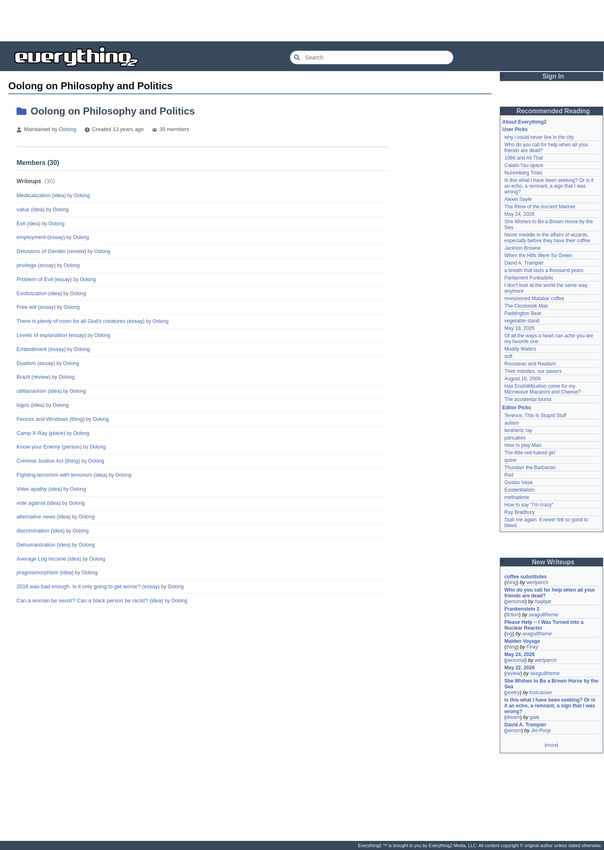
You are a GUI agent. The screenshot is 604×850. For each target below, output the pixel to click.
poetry (513, 692)
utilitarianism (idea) (39, 391)
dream (513, 717)
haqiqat (543, 601)
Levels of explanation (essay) (51, 335)
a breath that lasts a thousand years (543, 270)
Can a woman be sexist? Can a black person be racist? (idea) (90, 600)
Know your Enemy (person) (49, 447)
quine (510, 460)
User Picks (515, 129)
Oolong (67, 129)
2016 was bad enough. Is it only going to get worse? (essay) (88, 586)
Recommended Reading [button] (553, 111)
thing (511, 582)
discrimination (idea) (40, 531)
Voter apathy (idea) (39, 489)
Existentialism (519, 490)
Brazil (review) (33, 377)
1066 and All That (523, 158)
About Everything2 (524, 122)
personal (515, 601)
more (551, 745)
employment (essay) (41, 237)
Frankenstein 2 (522, 609)
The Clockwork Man (526, 306)
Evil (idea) (29, 223)
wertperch (537, 582)
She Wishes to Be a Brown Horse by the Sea (551, 684)
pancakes (514, 438)
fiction (512, 615)
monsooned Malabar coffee (534, 298)
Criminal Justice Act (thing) (48, 461)
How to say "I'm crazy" (529, 505)
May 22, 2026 (519, 668)
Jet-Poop (541, 730)
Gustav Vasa (518, 482)
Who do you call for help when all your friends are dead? (550, 593)
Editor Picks (516, 408)
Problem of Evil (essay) (44, 279)
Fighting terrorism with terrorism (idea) (62, 475)
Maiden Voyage (522, 641)
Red (508, 475)
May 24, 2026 (519, 214)
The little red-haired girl (529, 453)
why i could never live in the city (539, 137)
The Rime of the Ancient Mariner (539, 207)
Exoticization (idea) (39, 293)
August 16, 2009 (522, 379)
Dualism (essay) (36, 363)
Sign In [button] (553, 76)
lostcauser (541, 692)
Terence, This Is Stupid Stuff (535, 415)
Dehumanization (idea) (44, 545)
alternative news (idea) (44, 516)
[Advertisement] (302, 20)
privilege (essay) (36, 265)
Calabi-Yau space (523, 165)
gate (534, 717)
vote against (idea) (39, 503)
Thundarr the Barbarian (530, 467)
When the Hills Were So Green (538, 255)
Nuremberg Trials (523, 173)
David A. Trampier (524, 263)
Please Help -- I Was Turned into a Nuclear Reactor (544, 625)
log (509, 634)
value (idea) (31, 209)
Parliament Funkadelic (529, 278)
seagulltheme (543, 615)
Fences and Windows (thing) (51, 419)
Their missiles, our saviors (533, 371)
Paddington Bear (522, 313)
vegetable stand (522, 321)
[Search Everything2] (372, 57)
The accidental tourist (527, 399)
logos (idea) (31, 405)
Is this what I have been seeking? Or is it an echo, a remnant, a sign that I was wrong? (549, 186)
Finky (532, 647)
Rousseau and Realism (530, 364)
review (513, 673)
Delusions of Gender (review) (51, 251)
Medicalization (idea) (41, 195)
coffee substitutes (525, 577)
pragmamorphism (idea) (45, 572)
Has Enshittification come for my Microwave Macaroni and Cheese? (542, 389)
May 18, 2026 (519, 328)
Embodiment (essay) (41, 349)
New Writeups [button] (553, 562)
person (513, 730)
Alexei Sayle (518, 199)
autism (511, 423)
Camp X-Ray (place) (41, 433)
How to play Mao (522, 445)
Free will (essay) (36, 307)
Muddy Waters (520, 349)
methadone (516, 497)
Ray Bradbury (519, 512)
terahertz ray (518, 430)
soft (508, 356)
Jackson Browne (522, 248)
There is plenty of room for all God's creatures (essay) (81, 321)
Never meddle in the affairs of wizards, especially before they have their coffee (547, 238)
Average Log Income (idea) (49, 559)
